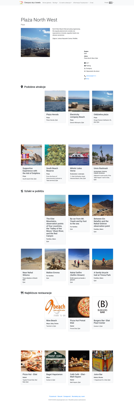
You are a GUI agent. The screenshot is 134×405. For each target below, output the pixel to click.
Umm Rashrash (101, 168)
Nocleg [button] (55, 2)
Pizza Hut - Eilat (30, 374)
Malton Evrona (53, 272)
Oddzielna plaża (101, 114)
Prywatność (52, 396)
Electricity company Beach (77, 115)
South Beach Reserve (52, 169)
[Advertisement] (67, 12)
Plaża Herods (52, 114)
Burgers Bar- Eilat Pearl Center (102, 321)
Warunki (60, 396)
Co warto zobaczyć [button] (65, 2)
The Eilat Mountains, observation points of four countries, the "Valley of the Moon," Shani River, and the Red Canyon (55, 227)
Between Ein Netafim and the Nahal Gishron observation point (102, 222)
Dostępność (67, 396)
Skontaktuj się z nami (78, 396)
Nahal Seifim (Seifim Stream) (77, 273)
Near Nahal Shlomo (28, 273)
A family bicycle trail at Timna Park (102, 273)
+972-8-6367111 (91, 76)
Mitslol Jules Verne (76, 169)
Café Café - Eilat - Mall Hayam (78, 375)
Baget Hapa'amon (54, 374)
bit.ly (87, 79)
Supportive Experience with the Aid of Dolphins (31, 170)
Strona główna (46, 2)
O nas (91, 2)
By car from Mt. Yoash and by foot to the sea (78, 221)
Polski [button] (109, 2)
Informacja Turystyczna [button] (80, 2)
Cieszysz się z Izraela (32, 3)
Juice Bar (98, 374)
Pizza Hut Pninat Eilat (77, 321)
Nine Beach (51, 320)
